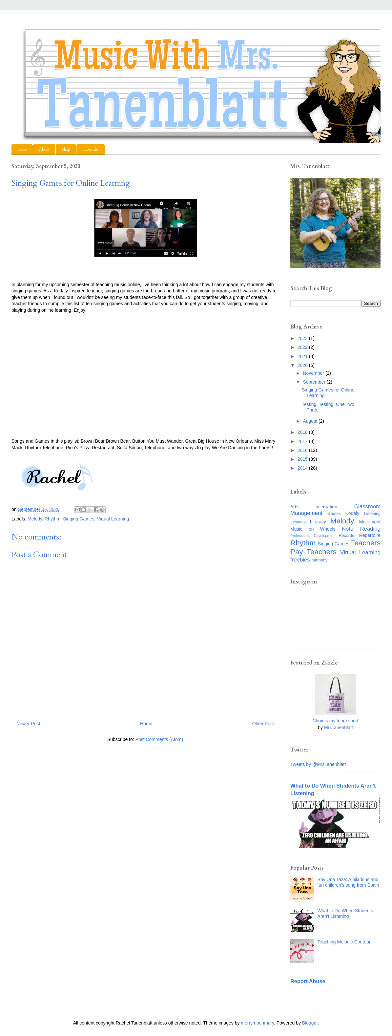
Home (22, 149)
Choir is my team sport (335, 720)
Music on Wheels (313, 529)
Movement (370, 521)
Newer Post (28, 723)
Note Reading (361, 529)
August (310, 421)
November (314, 373)
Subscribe (90, 149)
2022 (303, 347)
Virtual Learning (113, 518)
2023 (303, 338)
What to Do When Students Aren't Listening (345, 913)
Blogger (310, 1022)
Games (334, 513)
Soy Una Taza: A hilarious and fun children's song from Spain (348, 882)
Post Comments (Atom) (159, 739)
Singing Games (78, 518)
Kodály (352, 513)
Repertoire (370, 535)
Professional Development (312, 536)
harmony (319, 560)
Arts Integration (313, 506)
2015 (303, 459)
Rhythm (52, 518)
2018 (303, 432)
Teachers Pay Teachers (335, 547)
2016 (303, 450)
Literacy (318, 521)
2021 (303, 356)
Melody (35, 518)
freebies (300, 560)
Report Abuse (307, 981)
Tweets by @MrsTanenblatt (318, 764)
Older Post (263, 723)
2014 (303, 468)
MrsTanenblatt (338, 727)
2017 (303, 441)
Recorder (347, 535)
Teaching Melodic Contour (344, 941)
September (314, 382)
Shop (66, 149)
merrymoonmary (257, 1022)
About (44, 149)
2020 (303, 365)
